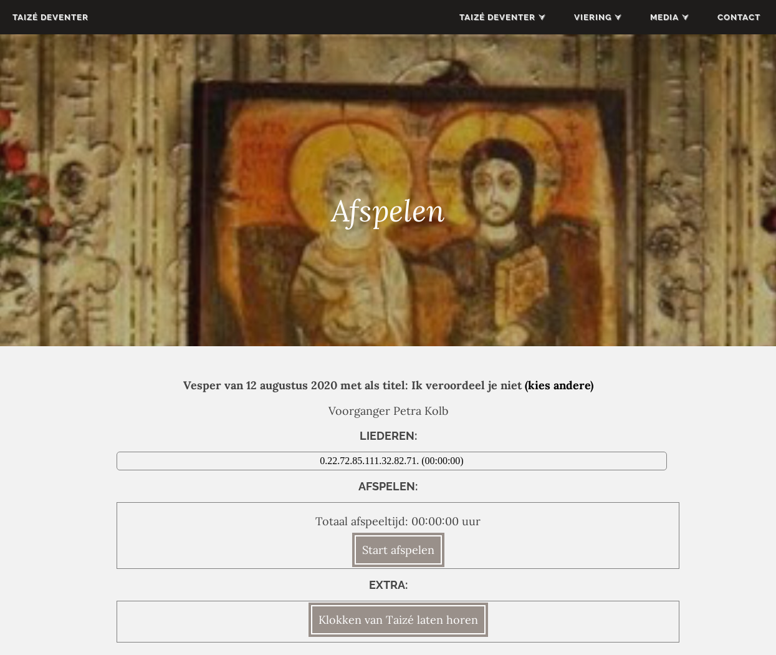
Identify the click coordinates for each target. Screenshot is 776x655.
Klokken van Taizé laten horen (398, 620)
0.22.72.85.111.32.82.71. (370, 460)
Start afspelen (398, 550)
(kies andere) (559, 385)
